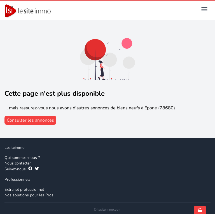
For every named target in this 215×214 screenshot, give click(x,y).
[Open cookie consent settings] (200, 210)
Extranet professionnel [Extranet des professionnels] (24, 189)
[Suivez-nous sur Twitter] (37, 169)
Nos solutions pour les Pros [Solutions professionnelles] (28, 195)
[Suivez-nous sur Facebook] (30, 169)
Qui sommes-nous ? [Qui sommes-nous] (22, 157)
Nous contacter (17, 163)
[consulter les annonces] (30, 120)
